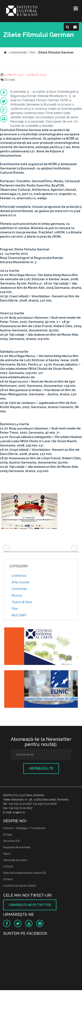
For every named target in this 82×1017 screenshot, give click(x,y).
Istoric (7, 853)
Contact (8, 879)
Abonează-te (41, 768)
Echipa (7, 834)
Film (15, 608)
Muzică (17, 595)
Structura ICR (11, 840)
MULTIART (19, 615)
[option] (29, 510)
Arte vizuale (20, 582)
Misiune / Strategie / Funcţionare (24, 828)
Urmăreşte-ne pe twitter (30, 905)
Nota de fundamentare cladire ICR (24, 872)
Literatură (19, 575)
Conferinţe (19, 589)
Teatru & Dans (22, 602)
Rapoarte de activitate (16, 847)
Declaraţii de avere (15, 860)
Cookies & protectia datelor (19, 885)
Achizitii (8, 866)
